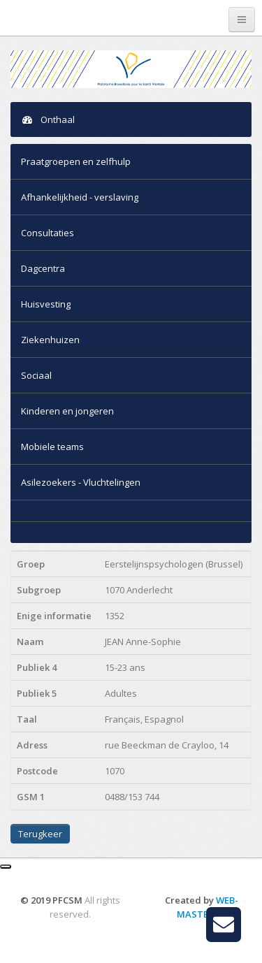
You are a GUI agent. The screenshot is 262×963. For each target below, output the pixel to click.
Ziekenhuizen (50, 339)
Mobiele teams (52, 446)
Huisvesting (46, 304)
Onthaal (48, 119)
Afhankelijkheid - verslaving (79, 197)
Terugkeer (40, 833)
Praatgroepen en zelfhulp (76, 161)
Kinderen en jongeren (67, 411)
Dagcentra (43, 268)
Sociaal (36, 375)
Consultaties (47, 232)
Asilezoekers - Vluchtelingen (80, 482)
